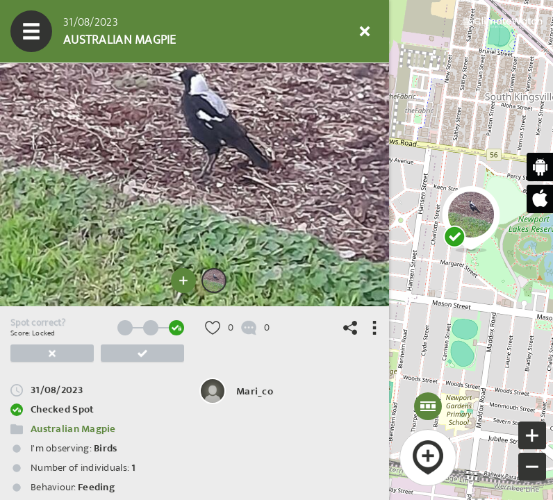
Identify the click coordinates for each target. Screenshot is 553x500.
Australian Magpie (73, 429)
